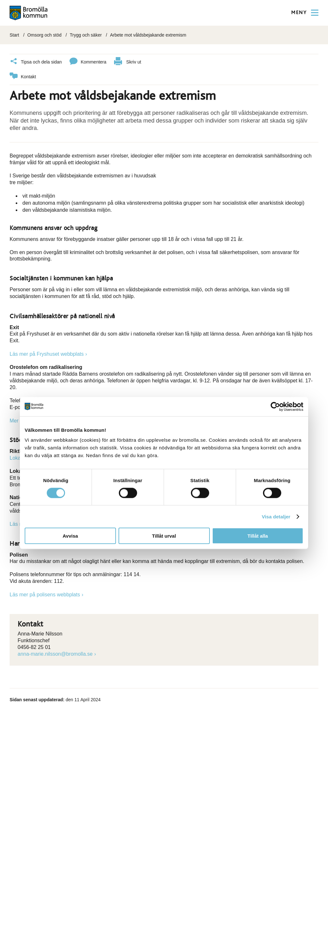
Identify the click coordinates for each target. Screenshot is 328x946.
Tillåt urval (164, 536)
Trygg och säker (86, 35)
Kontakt (23, 77)
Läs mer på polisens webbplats (45, 594)
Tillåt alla (258, 536)
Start (14, 35)
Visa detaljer (276, 516)
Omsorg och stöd (44, 35)
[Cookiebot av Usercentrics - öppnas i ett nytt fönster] (275, 406)
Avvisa (70, 536)
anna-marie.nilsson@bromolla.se (55, 654)
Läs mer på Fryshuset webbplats (47, 354)
